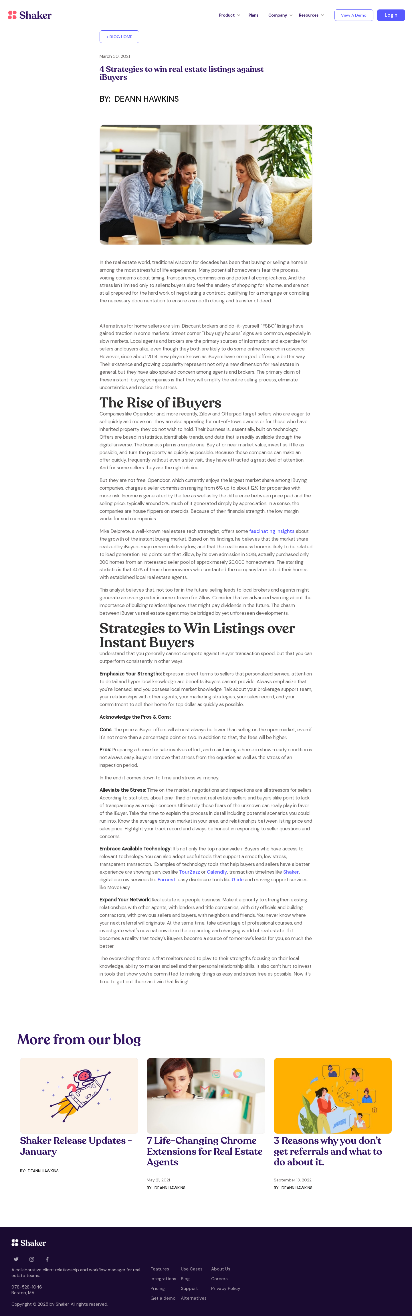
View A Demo (354, 15)
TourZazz (189, 872)
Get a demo (162, 1298)
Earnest (167, 879)
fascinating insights (272, 531)
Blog (185, 1279)
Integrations (163, 1279)
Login (391, 15)
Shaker (291, 872)
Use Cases (192, 1269)
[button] (227, 15)
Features (159, 1269)
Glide (238, 879)
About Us (220, 1269)
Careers (219, 1279)
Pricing (157, 1289)
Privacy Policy (225, 1289)
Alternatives (194, 1298)
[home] (30, 15)
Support (189, 1289)
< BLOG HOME (119, 36)
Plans (253, 15)
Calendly (216, 872)
